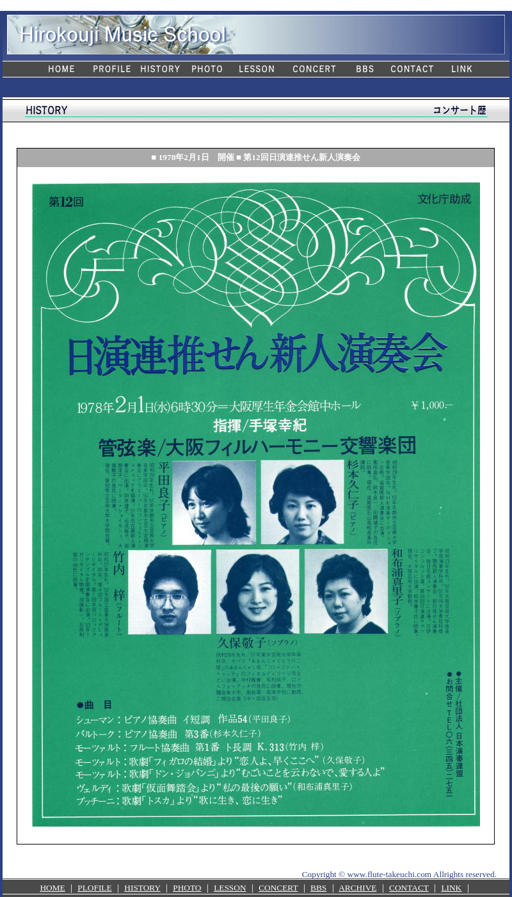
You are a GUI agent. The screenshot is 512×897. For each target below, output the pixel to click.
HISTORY (142, 888)
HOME (52, 888)
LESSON (230, 888)
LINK (451, 888)
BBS (318, 888)
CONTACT (409, 888)
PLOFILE (94, 888)
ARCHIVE (357, 888)
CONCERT (278, 888)
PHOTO (187, 888)
